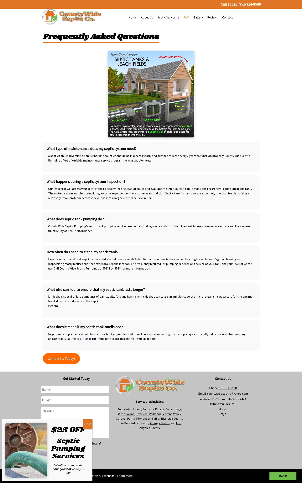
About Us (147, 17)
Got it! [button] (283, 476)
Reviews (212, 17)
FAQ (186, 17)
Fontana (148, 409)
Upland (136, 409)
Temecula (123, 409)
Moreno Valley (171, 414)
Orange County (160, 423)
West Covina (126, 414)
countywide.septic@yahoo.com (227, 393)
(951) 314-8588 (111, 268)
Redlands (155, 414)
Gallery (198, 17)
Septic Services (168, 17)
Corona (121, 418)
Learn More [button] (125, 476)
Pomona (142, 418)
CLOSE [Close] (87, 424)
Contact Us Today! (61, 358)
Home (132, 17)
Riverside (142, 414)
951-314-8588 (228, 388)
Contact (227, 17)
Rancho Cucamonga (168, 409)
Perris (131, 418)
